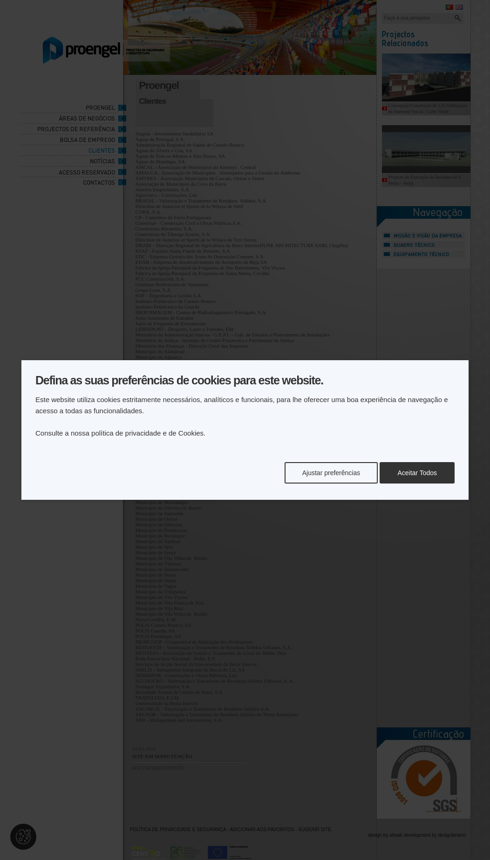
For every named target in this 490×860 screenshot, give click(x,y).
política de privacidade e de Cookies (147, 433)
